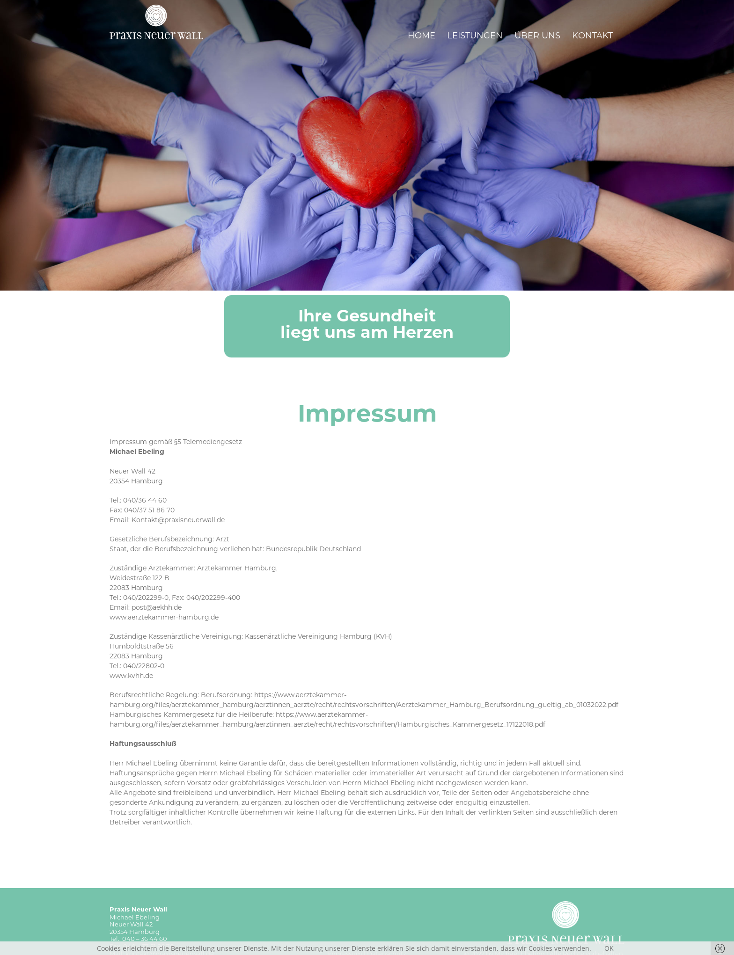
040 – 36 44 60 (144, 938)
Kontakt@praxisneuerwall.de (178, 520)
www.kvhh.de (131, 675)
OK (609, 948)
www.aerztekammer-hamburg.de (164, 617)
